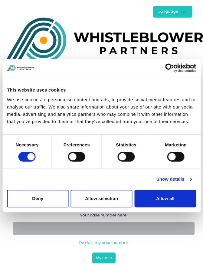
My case (104, 257)
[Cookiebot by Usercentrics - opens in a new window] (169, 67)
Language (168, 11)
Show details (170, 179)
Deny (37, 198)
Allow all (165, 198)
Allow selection (101, 198)
